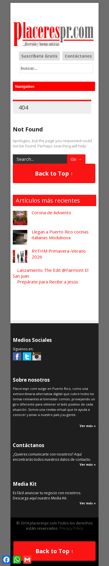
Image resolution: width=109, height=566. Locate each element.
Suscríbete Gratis (39, 56)
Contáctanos (78, 56)
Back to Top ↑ (54, 173)
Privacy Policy (71, 528)
